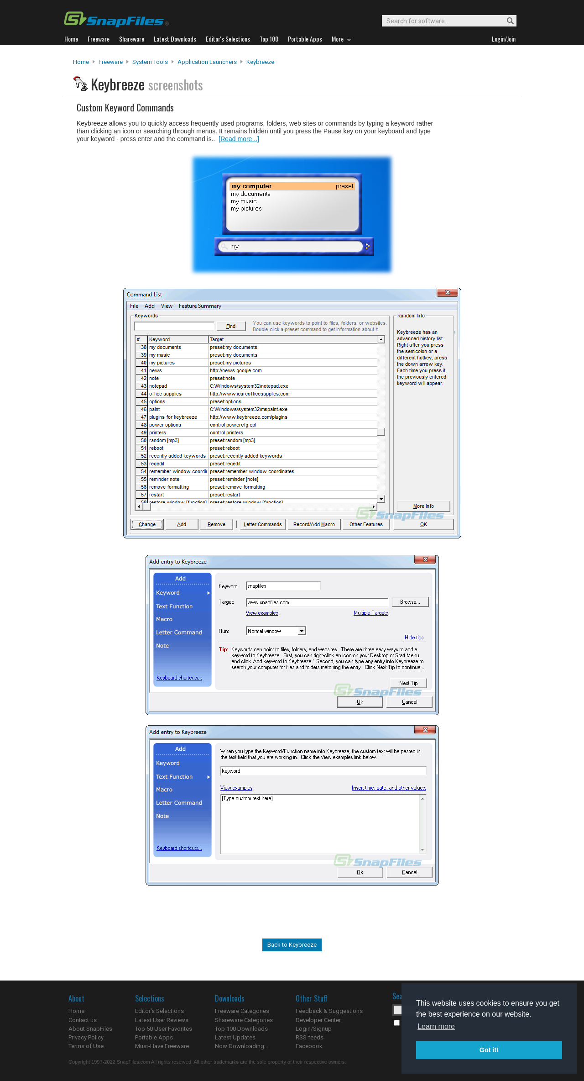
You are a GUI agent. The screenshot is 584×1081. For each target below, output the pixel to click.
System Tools (150, 61)
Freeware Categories (242, 1010)
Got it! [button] (489, 1050)
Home (81, 61)
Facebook (309, 1046)
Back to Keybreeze (292, 944)
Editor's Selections (159, 1010)
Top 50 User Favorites (163, 1028)
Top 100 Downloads (241, 1028)
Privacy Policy (86, 1037)
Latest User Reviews (161, 1020)
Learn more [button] (436, 1026)
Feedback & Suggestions (329, 1010)
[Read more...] (239, 138)
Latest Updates (235, 1037)
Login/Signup (314, 1028)
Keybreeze (260, 61)
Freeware (111, 61)
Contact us (82, 1020)
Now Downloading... (241, 1046)
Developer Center (318, 1020)
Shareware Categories (244, 1020)
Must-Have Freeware (162, 1046)
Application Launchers (207, 61)
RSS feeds (309, 1037)
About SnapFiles (90, 1028)
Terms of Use (86, 1046)
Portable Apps (154, 1037)
